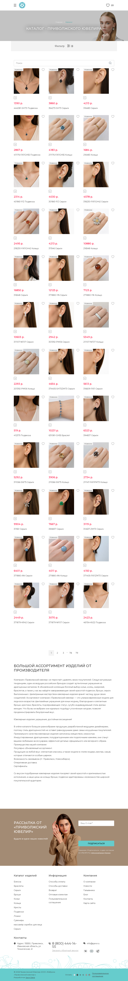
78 (70, 653)
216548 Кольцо (90, 248)
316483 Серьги (90, 108)
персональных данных (100, 853)
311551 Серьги (20, 529)
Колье (17, 899)
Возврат (53, 890)
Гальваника (89, 890)
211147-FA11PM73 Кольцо (95, 482)
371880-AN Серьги (23, 575)
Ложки (17, 916)
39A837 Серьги (56, 529)
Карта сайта (89, 903)
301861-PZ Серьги (57, 201)
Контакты (88, 899)
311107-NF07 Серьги (24, 342)
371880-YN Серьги (58, 295)
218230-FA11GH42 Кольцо (26, 248)
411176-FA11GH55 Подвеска (27, 155)
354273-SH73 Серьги (59, 108)
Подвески (19, 912)
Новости (87, 886)
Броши (17, 894)
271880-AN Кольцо (58, 575)
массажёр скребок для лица (28, 924)
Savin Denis (30, 977)
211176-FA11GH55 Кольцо (60, 155)
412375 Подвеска (22, 435)
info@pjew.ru (93, 943)
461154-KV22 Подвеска (94, 622)
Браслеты (18, 886)
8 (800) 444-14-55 (64, 945)
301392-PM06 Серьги (59, 342)
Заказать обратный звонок (65, 950)
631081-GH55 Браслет (59, 435)
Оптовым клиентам (58, 894)
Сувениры (19, 920)
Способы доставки (58, 886)
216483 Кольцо (90, 155)
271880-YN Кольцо (92, 295)
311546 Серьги (55, 248)
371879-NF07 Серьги (59, 622)
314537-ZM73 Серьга (93, 529)
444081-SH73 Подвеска (26, 108)
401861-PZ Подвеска (24, 201)
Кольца (17, 903)
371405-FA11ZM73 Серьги (95, 575)
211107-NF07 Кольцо (93, 342)
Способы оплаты (57, 881)
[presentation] (96, 834)
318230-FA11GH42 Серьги (95, 201)
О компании (89, 881)
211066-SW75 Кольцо (59, 482)
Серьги (17, 890)
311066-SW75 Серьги (24, 482)
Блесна (17, 881)
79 (77, 653)
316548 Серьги (21, 295)
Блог (85, 894)
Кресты (17, 907)
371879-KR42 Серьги (24, 622)
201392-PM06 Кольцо (24, 388)
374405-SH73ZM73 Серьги (62, 388)
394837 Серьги (90, 435)
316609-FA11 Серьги (92, 388)
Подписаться (96, 843)
